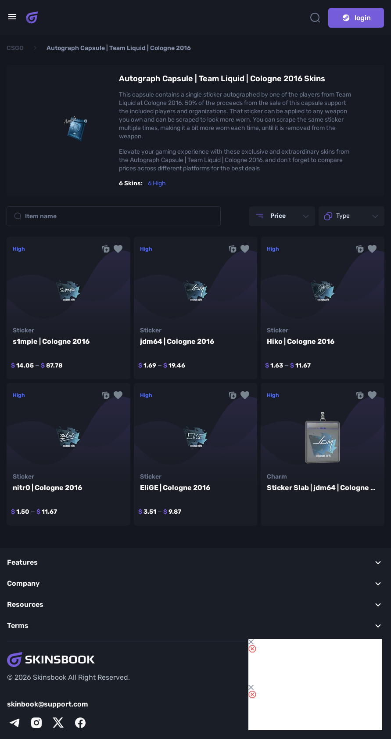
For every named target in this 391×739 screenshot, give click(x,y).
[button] (118, 249)
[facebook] (80, 722)
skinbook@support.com (47, 704)
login (356, 17)
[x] (58, 722)
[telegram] (14, 722)
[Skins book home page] (32, 17)
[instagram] (36, 722)
